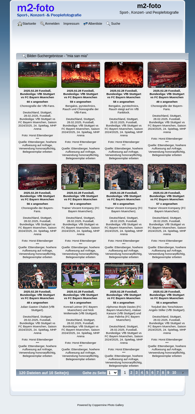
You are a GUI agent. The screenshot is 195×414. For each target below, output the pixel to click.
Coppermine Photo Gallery (108, 405)
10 (174, 373)
